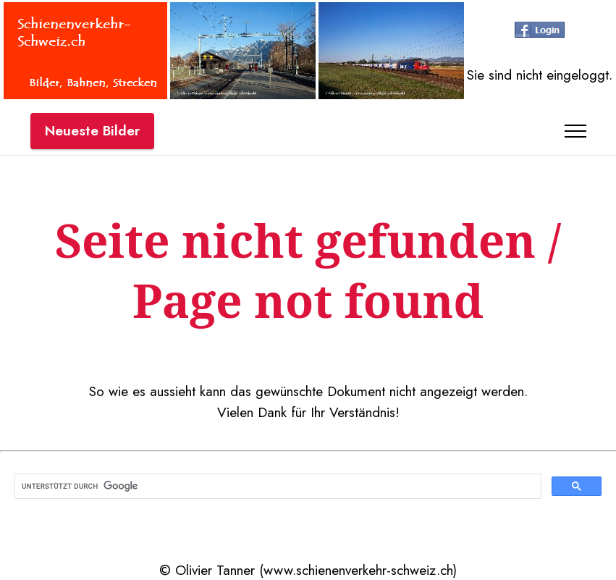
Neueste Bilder (92, 130)
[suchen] (276, 486)
